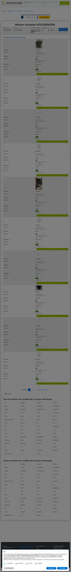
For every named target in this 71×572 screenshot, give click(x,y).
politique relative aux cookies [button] (55, 555)
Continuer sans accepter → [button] (61, 551)
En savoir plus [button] (9, 568)
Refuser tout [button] (51, 568)
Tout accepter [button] (62, 568)
